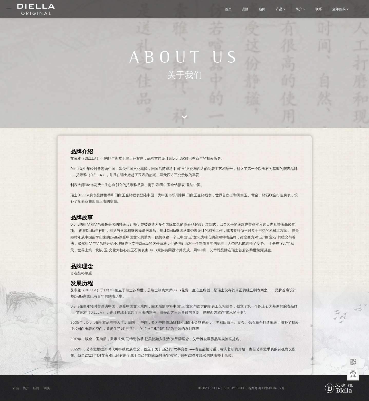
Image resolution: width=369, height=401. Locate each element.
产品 (280, 9)
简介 (300, 9)
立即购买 (340, 9)
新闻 (262, 9)
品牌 (245, 9)
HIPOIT (241, 388)
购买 (47, 388)
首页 (228, 9)
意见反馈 (353, 374)
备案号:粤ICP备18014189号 (265, 388)
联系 (318, 9)
